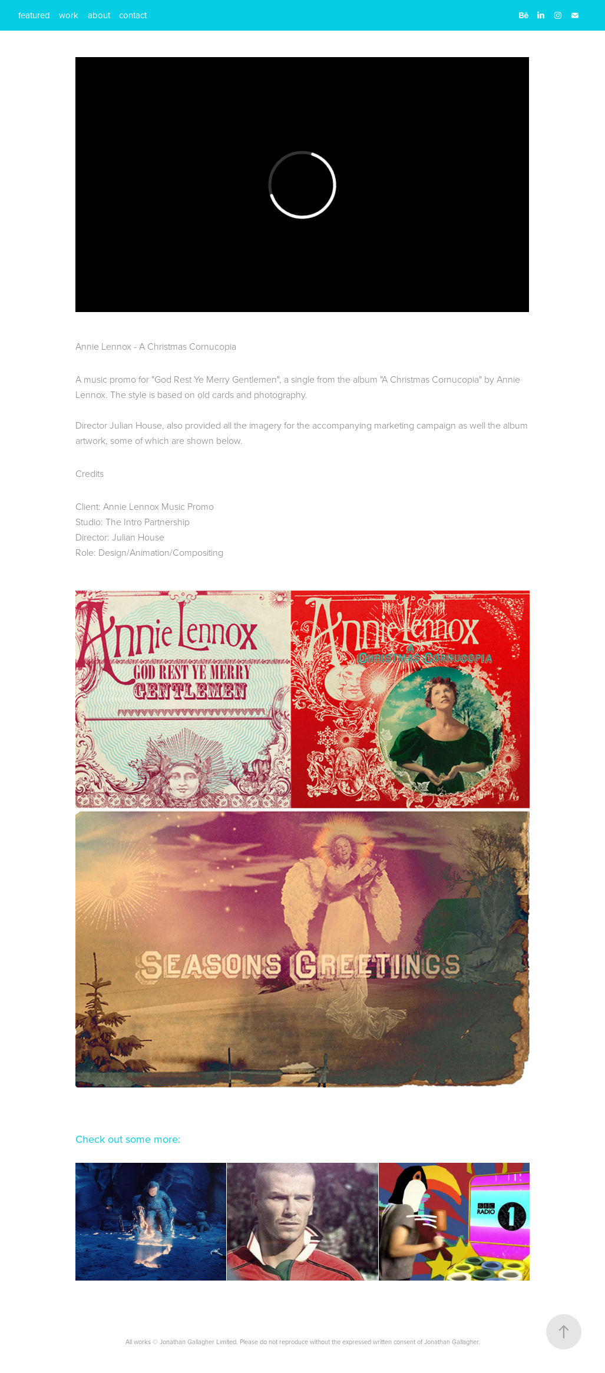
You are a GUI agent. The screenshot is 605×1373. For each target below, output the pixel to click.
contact (133, 15)
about (99, 15)
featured (34, 15)
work (68, 15)
